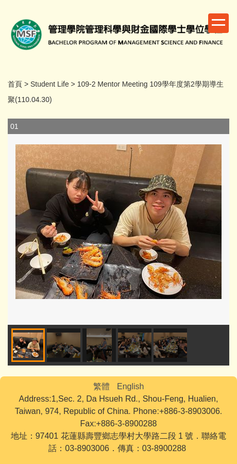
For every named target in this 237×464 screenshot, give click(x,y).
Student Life (49, 84)
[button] (216, 222)
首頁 (15, 84)
